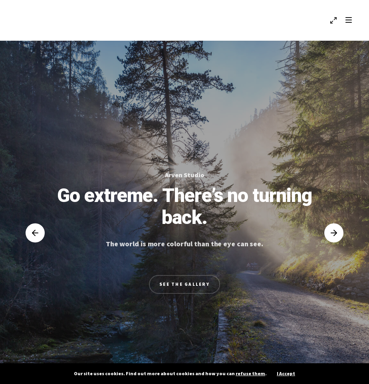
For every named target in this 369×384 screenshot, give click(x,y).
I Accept (286, 373)
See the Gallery (184, 284)
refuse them (250, 373)
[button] (35, 232)
